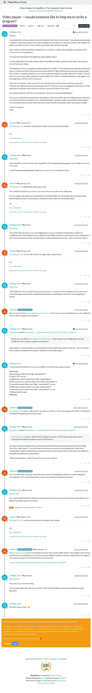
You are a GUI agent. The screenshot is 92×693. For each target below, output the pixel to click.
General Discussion (10, 26)
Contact (40, 683)
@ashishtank (27, 329)
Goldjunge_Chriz (15, 32)
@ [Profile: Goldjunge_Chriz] (16, 126)
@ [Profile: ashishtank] (14, 332)
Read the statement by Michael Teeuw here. (46, 11)
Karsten (63, 678)
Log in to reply (83, 26)
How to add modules (15, 138)
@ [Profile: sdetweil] (13, 159)
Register (8, 643)
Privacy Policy (50, 683)
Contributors (62, 681)
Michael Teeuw (55, 675)
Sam (42, 678)
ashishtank (13, 310)
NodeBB (43, 681)
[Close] (88, 621)
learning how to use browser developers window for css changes (28, 142)
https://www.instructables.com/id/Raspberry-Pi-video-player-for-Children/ (37, 562)
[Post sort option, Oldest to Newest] (74, 26)
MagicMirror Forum (17, 2)
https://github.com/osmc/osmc (38, 313)
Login (15, 643)
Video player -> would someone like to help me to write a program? (50, 332)
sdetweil (12, 123)
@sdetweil (26, 155)
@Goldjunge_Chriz (24, 123)
